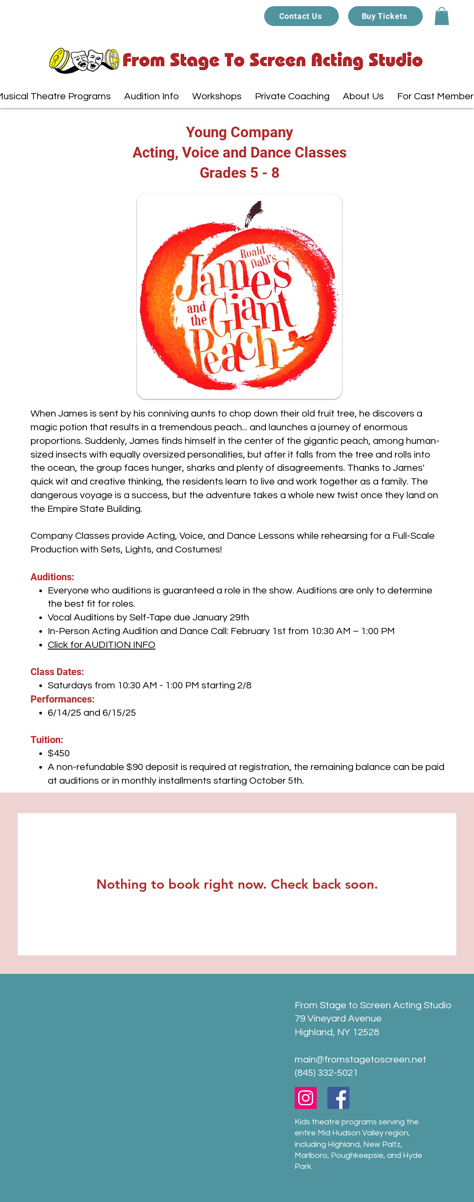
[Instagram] (306, 1098)
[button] (441, 16)
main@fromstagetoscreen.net (360, 1060)
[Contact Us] (301, 16)
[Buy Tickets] (385, 16)
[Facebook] (338, 1098)
